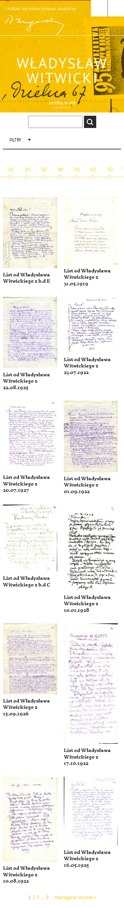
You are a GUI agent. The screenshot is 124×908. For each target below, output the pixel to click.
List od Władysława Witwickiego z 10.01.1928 (87, 604)
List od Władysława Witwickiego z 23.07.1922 (87, 366)
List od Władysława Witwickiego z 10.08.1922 (26, 874)
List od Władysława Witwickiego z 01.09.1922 (87, 485)
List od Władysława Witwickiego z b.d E (26, 278)
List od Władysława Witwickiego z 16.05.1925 (87, 859)
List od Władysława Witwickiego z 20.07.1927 (26, 484)
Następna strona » (75, 897)
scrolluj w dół (62, 102)
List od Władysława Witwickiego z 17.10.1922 (87, 757)
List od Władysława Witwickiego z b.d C (26, 582)
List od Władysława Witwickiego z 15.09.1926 (26, 707)
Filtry (15, 140)
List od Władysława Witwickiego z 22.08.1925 (26, 381)
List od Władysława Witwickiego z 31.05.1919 (87, 277)
